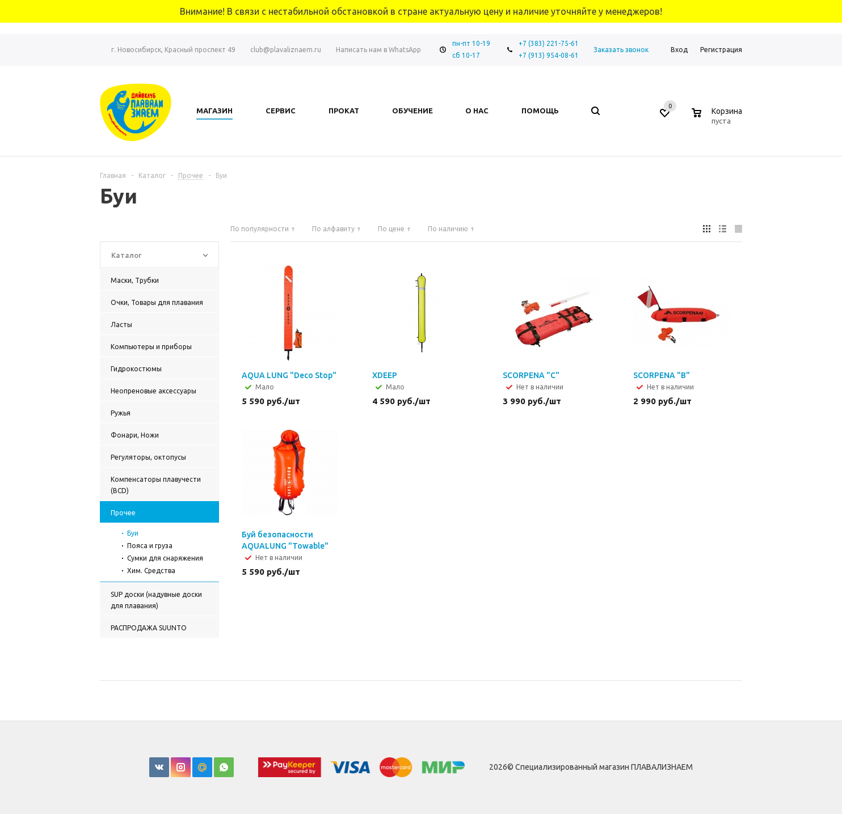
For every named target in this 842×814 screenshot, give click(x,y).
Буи (132, 533)
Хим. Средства (151, 570)
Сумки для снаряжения (165, 558)
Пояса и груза (149, 545)
